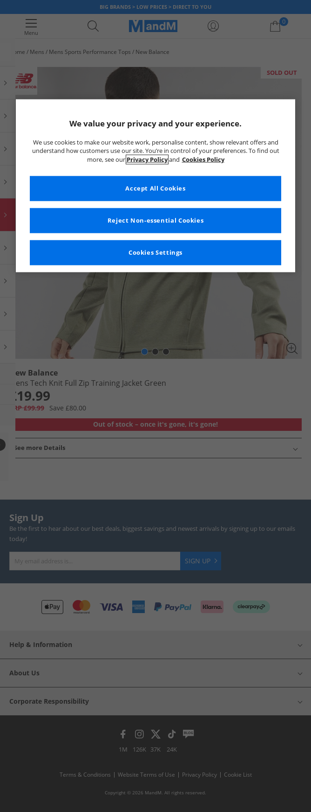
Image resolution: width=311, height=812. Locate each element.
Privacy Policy (147, 160)
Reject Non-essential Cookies (156, 220)
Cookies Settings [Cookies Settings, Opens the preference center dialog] (155, 253)
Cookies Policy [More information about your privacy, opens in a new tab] (203, 160)
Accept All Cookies (155, 188)
